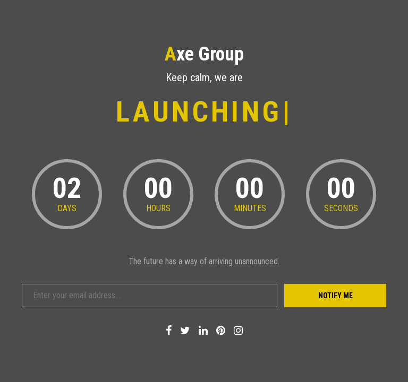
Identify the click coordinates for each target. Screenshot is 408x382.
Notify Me (335, 295)
